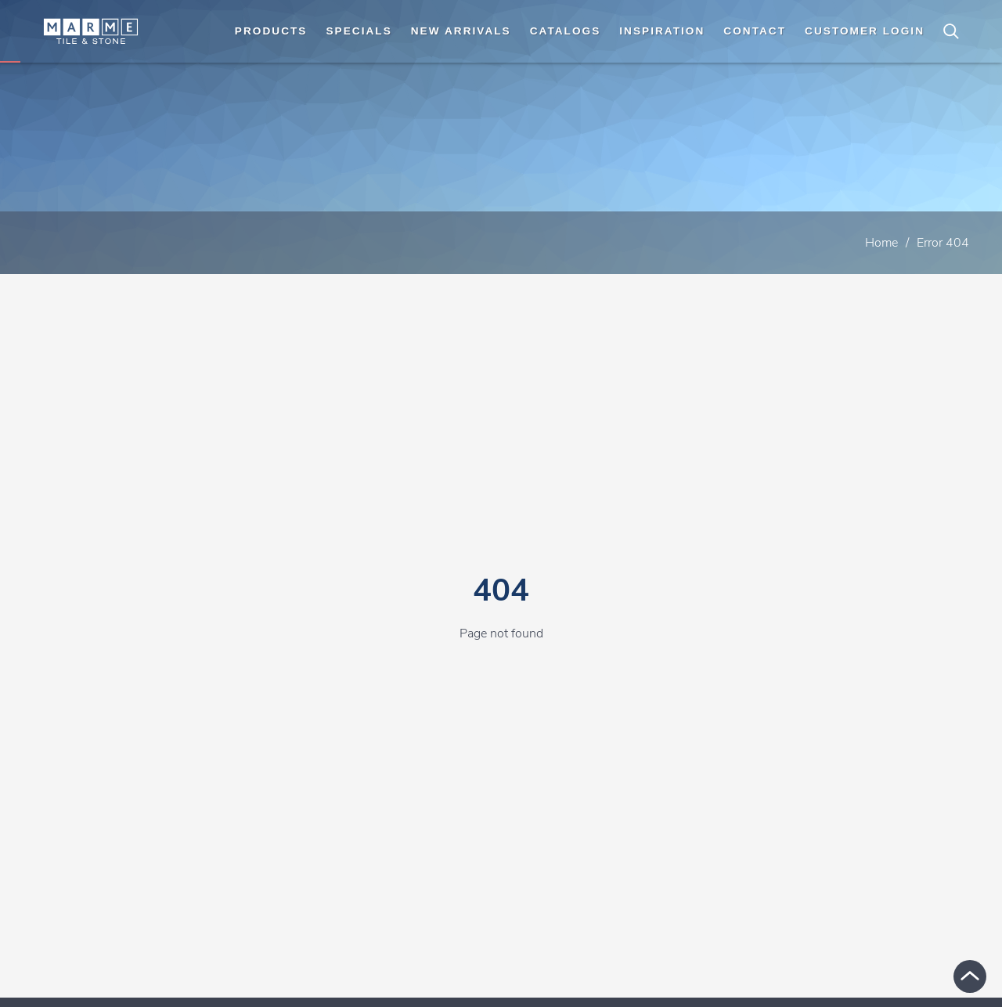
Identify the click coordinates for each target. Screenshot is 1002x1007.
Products (271, 31)
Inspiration (662, 31)
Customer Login (865, 31)
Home (881, 242)
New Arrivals (461, 31)
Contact (754, 31)
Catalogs (565, 31)
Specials (358, 31)
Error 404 (943, 242)
